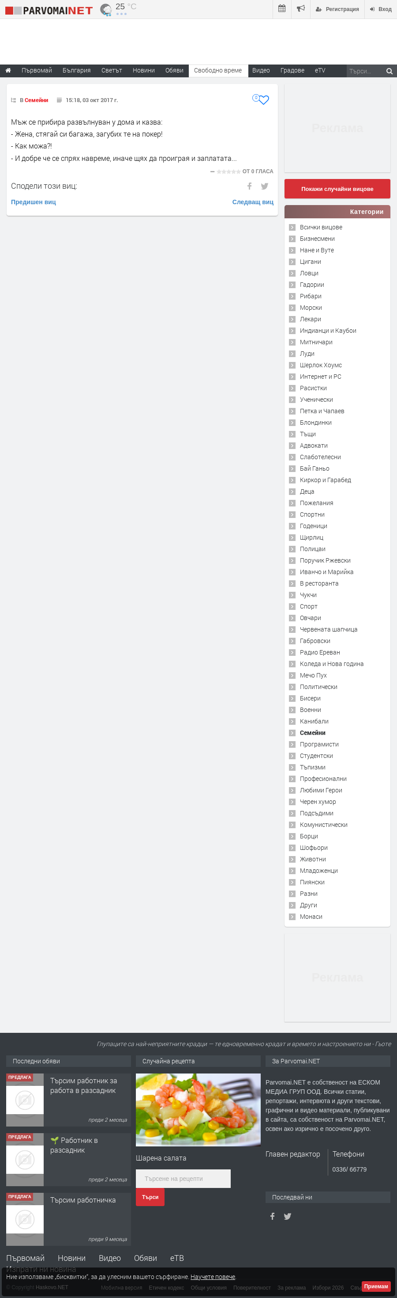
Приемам (376, 1286)
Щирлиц (311, 537)
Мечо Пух (313, 675)
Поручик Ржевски (325, 560)
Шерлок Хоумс (321, 365)
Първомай (25, 1257)
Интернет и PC (320, 376)
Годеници (313, 525)
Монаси (311, 916)
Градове (292, 70)
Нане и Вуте (317, 250)
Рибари (311, 296)
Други (308, 905)
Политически (318, 686)
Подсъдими (316, 813)
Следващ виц (252, 202)
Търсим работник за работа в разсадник (83, 1085)
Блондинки (316, 422)
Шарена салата (161, 1157)
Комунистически (324, 824)
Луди (307, 353)
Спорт (309, 606)
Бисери (310, 698)
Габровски (315, 640)
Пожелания (316, 503)
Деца (307, 491)
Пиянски (312, 882)
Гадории (312, 284)
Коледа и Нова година (332, 663)
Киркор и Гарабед (325, 480)
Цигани (310, 261)
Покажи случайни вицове (337, 189)
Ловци (309, 273)
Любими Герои (321, 790)
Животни (313, 859)
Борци (309, 836)
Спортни (312, 514)
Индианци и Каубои (328, 330)
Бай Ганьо (315, 468)
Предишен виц (33, 202)
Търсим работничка (83, 1199)
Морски (311, 307)
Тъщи (308, 434)
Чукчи (308, 594)
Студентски (316, 755)
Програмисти (319, 744)
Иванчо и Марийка (327, 571)
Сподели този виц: (44, 186)
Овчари (310, 617)
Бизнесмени (317, 238)
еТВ (177, 1257)
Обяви (145, 1257)
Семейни (36, 100)
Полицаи (313, 548)
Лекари (310, 319)
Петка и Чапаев (322, 411)
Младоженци (319, 870)
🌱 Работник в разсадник (74, 1144)
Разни (309, 893)
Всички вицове (321, 227)
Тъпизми (313, 767)
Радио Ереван (320, 652)
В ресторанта (319, 583)
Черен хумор (318, 801)
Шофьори (314, 847)
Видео (110, 1257)
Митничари (316, 342)
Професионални (323, 778)
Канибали (314, 721)
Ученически (316, 399)
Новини (144, 70)
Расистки (313, 388)
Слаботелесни (320, 457)
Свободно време (218, 70)
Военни (310, 709)
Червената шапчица (329, 629)
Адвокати (314, 445)
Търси (150, 1197)
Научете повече (213, 1276)
